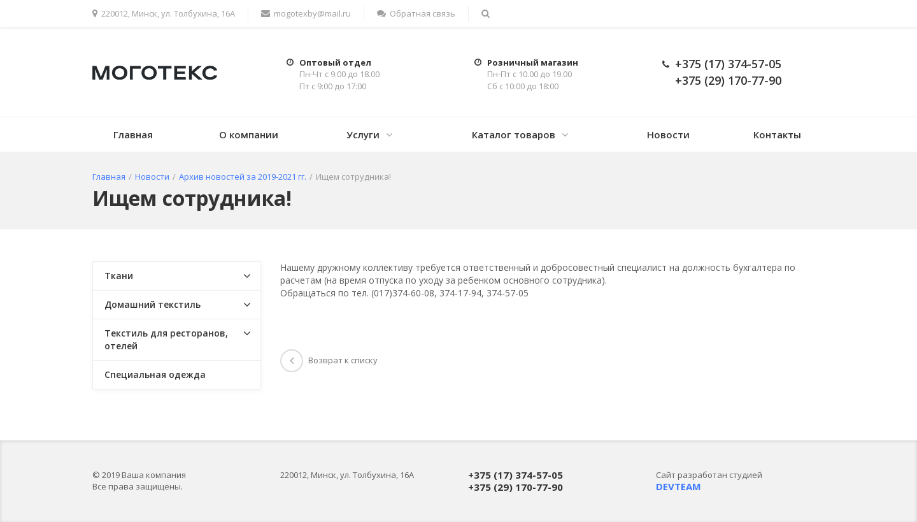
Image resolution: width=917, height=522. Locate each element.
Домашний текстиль (152, 304)
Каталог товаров (513, 134)
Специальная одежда (155, 374)
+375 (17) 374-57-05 (728, 63)
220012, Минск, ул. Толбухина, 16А (163, 13)
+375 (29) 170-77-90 (728, 80)
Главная (133, 134)
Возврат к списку (329, 360)
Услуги (363, 134)
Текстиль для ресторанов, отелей (166, 339)
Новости (668, 134)
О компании (248, 134)
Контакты (777, 134)
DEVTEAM (678, 486)
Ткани (118, 276)
